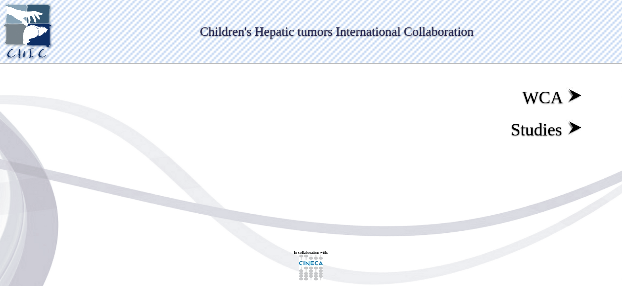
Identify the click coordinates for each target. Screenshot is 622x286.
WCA (552, 97)
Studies (546, 129)
